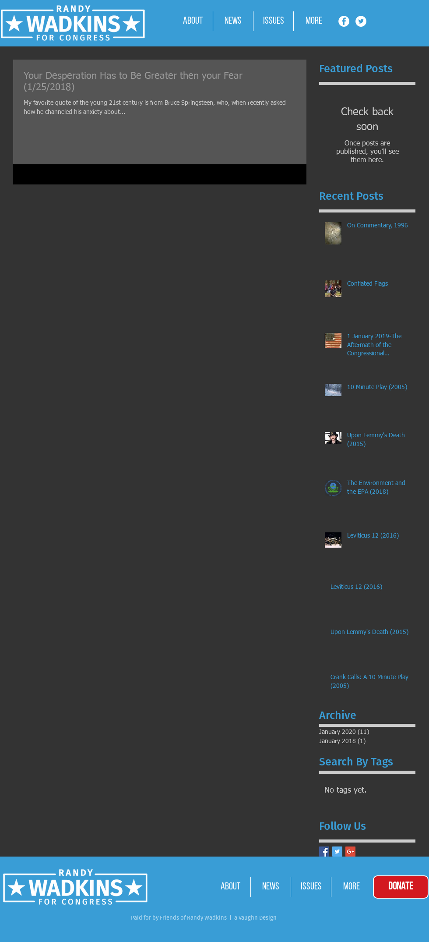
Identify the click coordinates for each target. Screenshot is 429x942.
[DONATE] (401, 887)
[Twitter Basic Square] (337, 851)
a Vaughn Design (255, 917)
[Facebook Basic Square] (324, 851)
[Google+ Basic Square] (350, 851)
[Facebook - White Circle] (343, 21)
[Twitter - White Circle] (360, 21)
